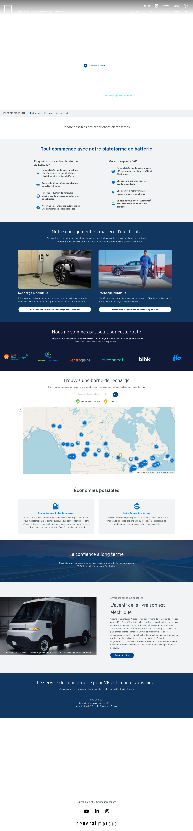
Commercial (62, 113)
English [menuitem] (177, 11)
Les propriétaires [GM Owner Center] (137, 11)
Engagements (41, 12)
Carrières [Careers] (152, 11)
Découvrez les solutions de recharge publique (135, 310)
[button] (186, 11)
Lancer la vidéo (97, 66)
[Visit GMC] (166, 5)
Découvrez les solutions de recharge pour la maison (55, 310)
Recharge (49, 113)
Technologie (36, 113)
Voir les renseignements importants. (118, 96)
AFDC (171, 473)
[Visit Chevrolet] (147, 5)
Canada (21, 12)
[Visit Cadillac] (176, 5)
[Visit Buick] (156, 6)
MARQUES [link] (61, 12)
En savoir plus (122, 655)
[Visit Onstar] (186, 6)
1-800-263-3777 (96, 700)
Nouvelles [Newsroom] (165, 11)
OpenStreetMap (142, 473)
